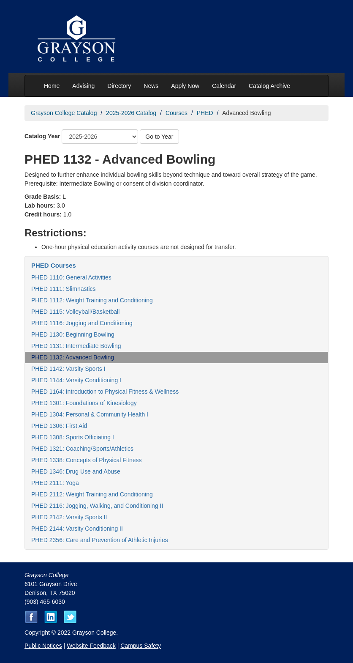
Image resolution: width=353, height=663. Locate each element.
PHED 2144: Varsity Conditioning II (77, 528)
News (151, 85)
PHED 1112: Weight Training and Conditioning (92, 300)
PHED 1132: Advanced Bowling (72, 357)
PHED (205, 113)
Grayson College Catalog (64, 113)
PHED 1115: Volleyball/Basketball (75, 311)
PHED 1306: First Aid (59, 425)
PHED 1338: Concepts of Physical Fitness (86, 460)
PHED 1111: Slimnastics (63, 288)
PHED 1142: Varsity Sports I (68, 368)
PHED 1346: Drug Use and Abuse (75, 471)
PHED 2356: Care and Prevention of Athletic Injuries (99, 540)
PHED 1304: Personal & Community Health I (89, 414)
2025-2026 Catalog (131, 113)
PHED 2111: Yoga (55, 482)
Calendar (224, 85)
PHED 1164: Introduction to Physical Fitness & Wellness (105, 391)
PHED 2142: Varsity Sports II (69, 517)
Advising (83, 85)
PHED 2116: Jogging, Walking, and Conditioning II (97, 505)
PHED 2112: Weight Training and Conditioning (92, 494)
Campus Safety (140, 645)
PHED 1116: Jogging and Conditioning (82, 323)
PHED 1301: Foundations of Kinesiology (84, 403)
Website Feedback (91, 645)
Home (52, 85)
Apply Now (185, 85)
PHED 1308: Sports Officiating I (72, 437)
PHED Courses (53, 265)
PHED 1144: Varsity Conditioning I (76, 380)
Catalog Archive (269, 85)
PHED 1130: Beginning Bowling (72, 334)
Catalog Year (42, 136)
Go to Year (159, 136)
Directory (119, 85)
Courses (176, 113)
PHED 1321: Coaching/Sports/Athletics (82, 448)
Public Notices (43, 645)
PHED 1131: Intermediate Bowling (76, 345)
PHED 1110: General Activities (71, 277)
